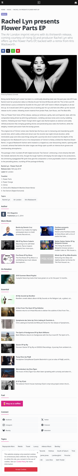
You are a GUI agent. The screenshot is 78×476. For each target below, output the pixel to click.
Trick (73, 451)
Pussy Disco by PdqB (23, 357)
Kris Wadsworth (30, 200)
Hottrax (51, 451)
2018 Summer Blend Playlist (26, 275)
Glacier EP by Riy (22, 345)
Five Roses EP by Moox (24, 255)
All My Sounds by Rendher (25, 296)
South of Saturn (62, 451)
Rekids (20, 446)
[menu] (2, 2)
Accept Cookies (20, 469)
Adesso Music (46, 446)
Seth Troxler (60, 460)
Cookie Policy (21, 462)
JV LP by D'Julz (21, 381)
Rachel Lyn (6, 200)
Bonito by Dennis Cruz (24, 227)
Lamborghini (56, 455)
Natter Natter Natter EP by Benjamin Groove (65, 242)
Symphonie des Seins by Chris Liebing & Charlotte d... (35, 320)
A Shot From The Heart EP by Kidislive (29, 308)
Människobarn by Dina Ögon (26, 369)
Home (3, 9)
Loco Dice (49, 460)
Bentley (57, 446)
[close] (37, 452)
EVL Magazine (12, 213)
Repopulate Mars (8, 446)
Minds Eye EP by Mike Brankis (66, 255)
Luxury (35, 446)
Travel (28, 446)
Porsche (67, 455)
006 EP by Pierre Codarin (25, 241)
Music (9, 9)
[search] (75, 2)
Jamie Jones (44, 455)
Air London (17, 200)
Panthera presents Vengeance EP (61, 228)
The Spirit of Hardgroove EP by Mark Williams (32, 332)
